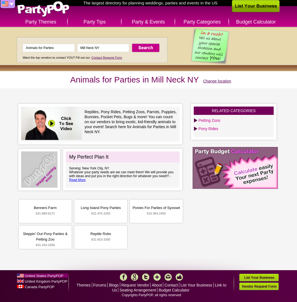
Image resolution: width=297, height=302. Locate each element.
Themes (84, 285)
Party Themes (40, 22)
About (157, 285)
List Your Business (196, 285)
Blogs (114, 285)
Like (179, 277)
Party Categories (202, 22)
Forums (99, 285)
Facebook (123, 277)
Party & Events (148, 22)
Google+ (134, 277)
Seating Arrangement (138, 290)
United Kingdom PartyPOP (46, 281)
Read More (77, 180)
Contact (171, 285)
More (157, 277)
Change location (217, 81)
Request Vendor (135, 285)
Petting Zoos (209, 120)
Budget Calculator (256, 22)
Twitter (145, 277)
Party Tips (95, 22)
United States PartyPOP (44, 276)
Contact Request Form (106, 57)
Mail (168, 277)
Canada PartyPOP (39, 287)
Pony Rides (208, 129)
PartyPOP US (43, 9)
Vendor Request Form (259, 286)
